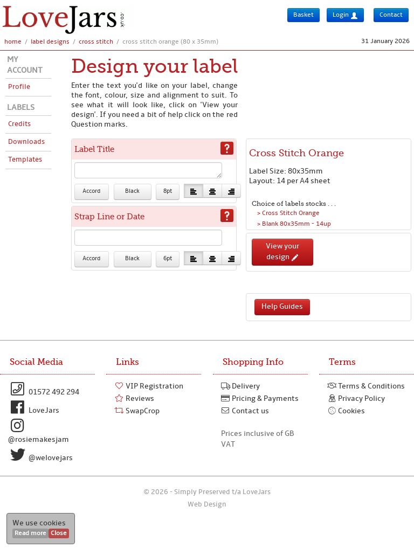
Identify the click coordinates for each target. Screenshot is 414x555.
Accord (91, 192)
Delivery (240, 386)
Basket (303, 15)
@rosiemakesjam (38, 431)
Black (132, 192)
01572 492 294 (43, 389)
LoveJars (33, 407)
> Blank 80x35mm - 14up (294, 224)
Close (59, 533)
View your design (282, 251)
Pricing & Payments (260, 398)
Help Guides (282, 307)
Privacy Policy (356, 398)
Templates (25, 159)
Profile (19, 87)
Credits (19, 124)
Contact (391, 15)
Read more (30, 533)
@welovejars (40, 454)
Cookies (346, 411)
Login (345, 15)
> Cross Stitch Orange (288, 213)
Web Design (207, 504)
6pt (167, 259)
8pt (167, 192)
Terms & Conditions (366, 386)
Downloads (26, 141)
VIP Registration (148, 386)
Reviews (134, 398)
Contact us (245, 411)
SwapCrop (137, 411)
